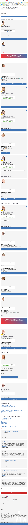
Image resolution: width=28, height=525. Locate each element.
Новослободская (3, 102)
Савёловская (8, 103)
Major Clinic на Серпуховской (5, 244)
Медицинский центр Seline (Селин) (6, 171)
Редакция (5, 512)
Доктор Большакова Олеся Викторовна (10, 479)
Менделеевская (20, 101)
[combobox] (14, 13)
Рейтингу (4, 19)
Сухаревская (24, 124)
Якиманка (4, 174)
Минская (11, 35)
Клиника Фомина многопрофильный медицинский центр (9, 33)
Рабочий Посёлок (10, 148)
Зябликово (9, 223)
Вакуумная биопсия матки (5, 407)
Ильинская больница (4, 395)
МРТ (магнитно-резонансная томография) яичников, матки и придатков (12, 410)
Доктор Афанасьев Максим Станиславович (11, 441)
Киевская (7, 78)
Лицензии (2, 512)
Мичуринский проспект (4, 36)
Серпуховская (20, 246)
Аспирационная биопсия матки (6, 405)
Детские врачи (12, 504)
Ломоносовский (5, 314)
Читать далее (4, 436)
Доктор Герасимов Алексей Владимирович (11, 431)
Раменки (22, 35)
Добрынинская (3, 246)
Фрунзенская (8, 173)
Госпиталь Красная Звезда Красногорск (7, 268)
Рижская (20, 124)
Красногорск (5, 271)
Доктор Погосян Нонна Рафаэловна (10, 460)
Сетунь (6, 148)
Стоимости (9, 19)
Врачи (1, 504)
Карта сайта (9, 512)
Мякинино (3, 270)
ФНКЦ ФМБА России (4, 221)
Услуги (4, 504)
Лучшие (2, 19)
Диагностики (20, 504)
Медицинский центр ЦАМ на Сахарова (6, 370)
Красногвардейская (4, 223)
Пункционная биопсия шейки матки (6, 411)
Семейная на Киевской (4, 76)
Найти (14, 16)
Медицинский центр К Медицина (6, 192)
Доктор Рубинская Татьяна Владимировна (11, 450)
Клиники (16, 504)
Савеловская (13, 102)
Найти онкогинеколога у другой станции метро (8, 426)
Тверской (4, 104)
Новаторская (10, 36)
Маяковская (16, 101)
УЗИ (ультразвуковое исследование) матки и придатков (9, 412)
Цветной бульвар (4, 125)
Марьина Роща (11, 101)
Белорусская (3, 101)
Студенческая (17, 78)
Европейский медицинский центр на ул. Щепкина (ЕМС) (9, 122)
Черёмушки (8, 224)
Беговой (4, 126)
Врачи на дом (7, 504)
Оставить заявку (14, 492)
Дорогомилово (5, 80)
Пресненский (5, 37)
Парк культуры (3, 173)
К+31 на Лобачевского (4, 310)
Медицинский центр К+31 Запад (6, 146)
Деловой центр (21, 78)
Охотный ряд (8, 102)
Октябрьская (8, 246)
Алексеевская (3, 194)
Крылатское (4, 224)
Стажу (6, 19)
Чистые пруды (3, 372)
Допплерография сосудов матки (6, 409)
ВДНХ (7, 194)
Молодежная (3, 148)
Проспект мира (12, 124)
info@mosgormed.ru (3, 500)
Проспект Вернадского (6, 35)
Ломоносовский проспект (17, 35)
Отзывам (12, 19)
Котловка (4, 373)
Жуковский (4, 247)
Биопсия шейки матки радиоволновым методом (8, 406)
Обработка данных (9, 500)
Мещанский (7, 126)
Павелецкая (12, 246)
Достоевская (7, 101)
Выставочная (3, 78)
